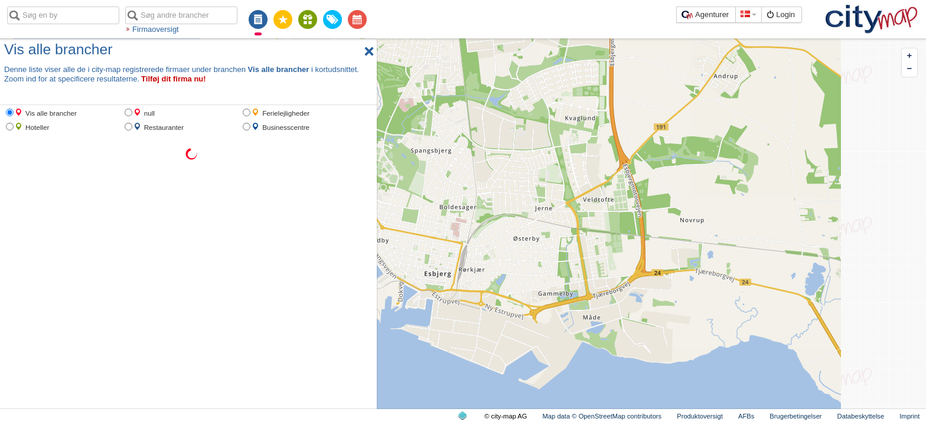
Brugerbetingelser (795, 416)
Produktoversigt (700, 416)
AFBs (746, 416)
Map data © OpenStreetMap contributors (602, 416)
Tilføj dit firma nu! (173, 78)
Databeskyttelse (861, 416)
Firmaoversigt (155, 29)
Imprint (909, 416)
